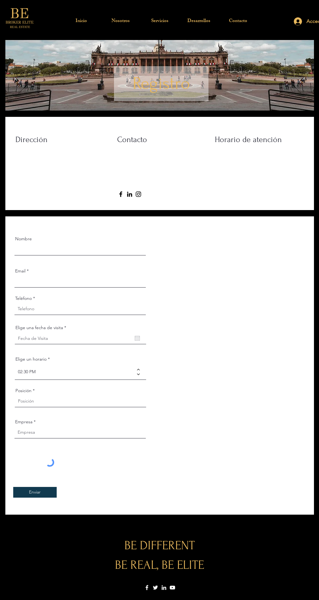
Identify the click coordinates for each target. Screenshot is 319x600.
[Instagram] (138, 194)
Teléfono (23, 298)
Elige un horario (31, 359)
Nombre (23, 239)
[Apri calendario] (137, 338)
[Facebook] (120, 194)
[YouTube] (172, 587)
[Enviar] (35, 492)
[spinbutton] (76, 372)
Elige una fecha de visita (42, 327)
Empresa (23, 422)
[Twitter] (155, 587)
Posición (23, 390)
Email (20, 271)
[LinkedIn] (129, 194)
